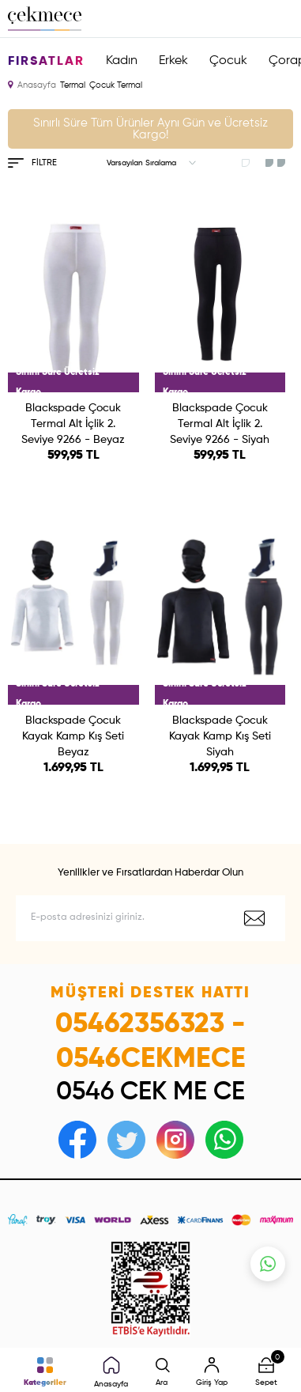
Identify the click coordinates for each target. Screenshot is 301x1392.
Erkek (173, 61)
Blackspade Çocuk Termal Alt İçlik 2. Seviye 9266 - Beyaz (73, 424)
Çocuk (228, 61)
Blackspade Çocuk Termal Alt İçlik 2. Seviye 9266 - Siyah (219, 424)
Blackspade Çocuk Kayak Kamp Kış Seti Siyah (220, 736)
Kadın (121, 61)
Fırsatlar (46, 61)
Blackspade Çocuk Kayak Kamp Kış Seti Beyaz (73, 736)
